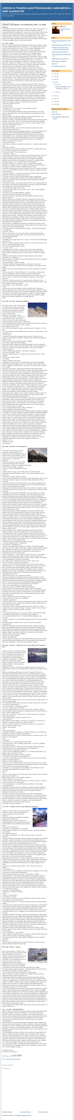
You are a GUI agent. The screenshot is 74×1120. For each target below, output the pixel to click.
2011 (55, 101)
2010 (55, 104)
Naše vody (55, 111)
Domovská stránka (25, 1112)
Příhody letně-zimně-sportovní (13, 1059)
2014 (55, 82)
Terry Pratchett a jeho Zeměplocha (61, 54)
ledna (56, 92)
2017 (55, 73)
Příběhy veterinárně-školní (59, 52)
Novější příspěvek (7, 1112)
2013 (55, 96)
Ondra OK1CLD (56, 114)
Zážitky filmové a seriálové (59, 58)
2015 (55, 79)
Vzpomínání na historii (58, 66)
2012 (55, 98)
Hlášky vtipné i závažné (58, 61)
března (57, 84)
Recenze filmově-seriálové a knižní (61, 40)
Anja (64, 26)
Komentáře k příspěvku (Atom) (22, 1115)
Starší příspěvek (43, 1112)
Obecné (54, 63)
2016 (55, 76)
